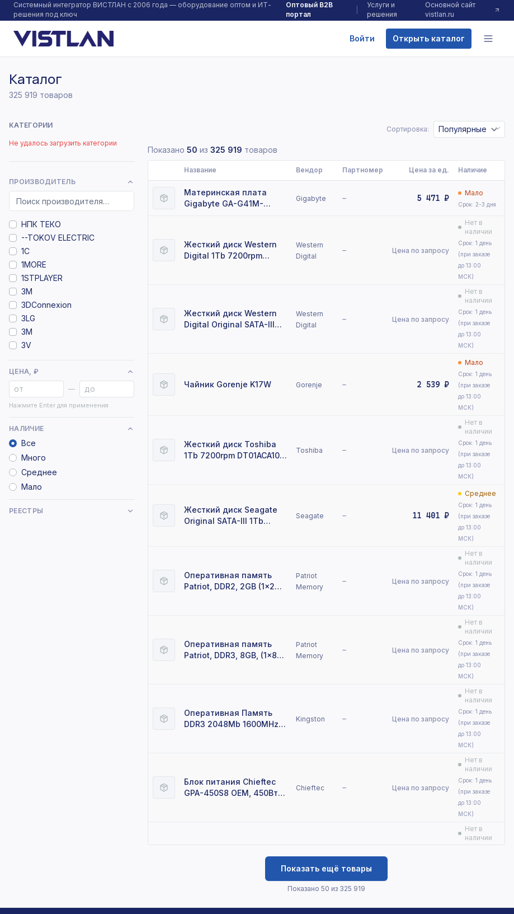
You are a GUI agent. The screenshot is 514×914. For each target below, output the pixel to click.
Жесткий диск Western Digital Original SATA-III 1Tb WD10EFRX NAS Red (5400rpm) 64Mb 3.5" (230, 319)
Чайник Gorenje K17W (227, 384)
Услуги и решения (382, 9)
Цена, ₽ (71, 371)
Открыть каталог (429, 38)
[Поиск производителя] (71, 201)
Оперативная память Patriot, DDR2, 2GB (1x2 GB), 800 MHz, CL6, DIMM (234, 581)
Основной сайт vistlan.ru (463, 9)
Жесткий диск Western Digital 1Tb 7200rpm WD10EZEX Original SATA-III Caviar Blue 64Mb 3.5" (234, 250)
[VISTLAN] (63, 38)
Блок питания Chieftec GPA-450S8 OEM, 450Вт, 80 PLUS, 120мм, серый (232, 788)
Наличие (71, 428)
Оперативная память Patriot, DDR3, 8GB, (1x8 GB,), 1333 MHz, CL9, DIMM (230, 650)
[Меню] (488, 38)
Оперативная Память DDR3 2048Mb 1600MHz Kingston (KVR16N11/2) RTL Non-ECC (231, 719)
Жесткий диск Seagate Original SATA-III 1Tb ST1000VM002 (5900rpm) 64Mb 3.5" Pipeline (233, 516)
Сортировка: (407, 129)
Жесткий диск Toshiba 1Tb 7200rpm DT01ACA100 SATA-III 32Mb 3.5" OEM (234, 450)
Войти (362, 38)
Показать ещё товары (326, 868)
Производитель (71, 181)
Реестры (71, 511)
